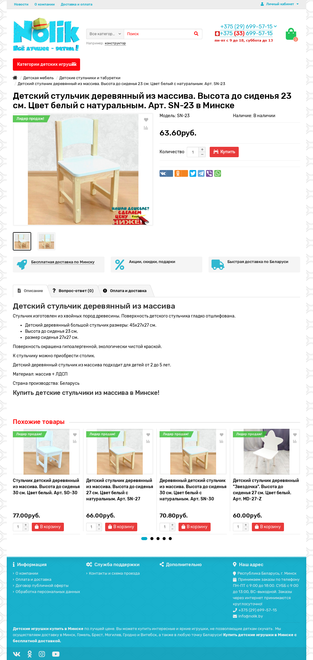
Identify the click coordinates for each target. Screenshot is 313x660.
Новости (21, 4)
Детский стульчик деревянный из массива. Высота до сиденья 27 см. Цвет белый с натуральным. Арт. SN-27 (119, 490)
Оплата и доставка (124, 290)
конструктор (115, 43)
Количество (172, 151)
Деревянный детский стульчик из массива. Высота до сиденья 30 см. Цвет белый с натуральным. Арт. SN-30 (193, 490)
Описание (30, 290)
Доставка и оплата (76, 4)
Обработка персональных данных (46, 591)
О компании (45, 4)
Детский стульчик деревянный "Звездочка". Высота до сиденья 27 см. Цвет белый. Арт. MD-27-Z (266, 490)
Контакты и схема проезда (113, 573)
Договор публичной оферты (40, 585)
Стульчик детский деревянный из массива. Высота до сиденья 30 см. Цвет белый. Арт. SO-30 (46, 486)
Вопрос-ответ (73, 290)
